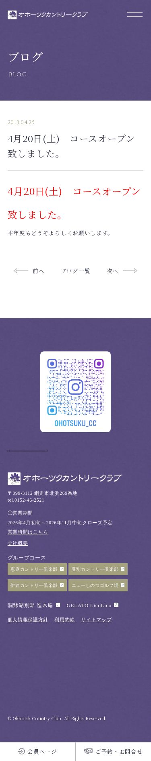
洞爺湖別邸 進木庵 (30, 605)
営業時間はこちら (28, 532)
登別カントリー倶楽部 (95, 569)
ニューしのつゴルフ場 (95, 585)
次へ (112, 271)
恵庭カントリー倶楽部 (34, 569)
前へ (38, 271)
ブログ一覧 (75, 271)
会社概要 (18, 543)
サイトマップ (96, 619)
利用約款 (64, 619)
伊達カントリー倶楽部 (34, 585)
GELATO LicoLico (89, 605)
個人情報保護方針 (28, 619)
